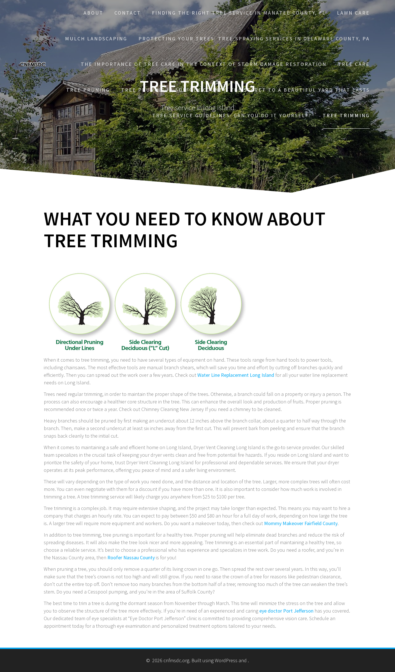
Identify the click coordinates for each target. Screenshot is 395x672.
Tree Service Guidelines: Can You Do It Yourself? (231, 115)
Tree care (354, 64)
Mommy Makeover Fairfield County (301, 523)
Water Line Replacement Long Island (235, 375)
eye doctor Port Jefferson (286, 611)
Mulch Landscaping (96, 38)
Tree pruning (88, 90)
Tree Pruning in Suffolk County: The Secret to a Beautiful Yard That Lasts (245, 90)
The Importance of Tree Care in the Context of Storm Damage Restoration (204, 64)
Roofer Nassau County (131, 557)
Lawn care (353, 13)
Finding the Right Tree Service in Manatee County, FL (239, 13)
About (93, 13)
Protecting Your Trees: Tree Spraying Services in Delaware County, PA (254, 38)
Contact (127, 13)
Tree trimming (346, 115)
